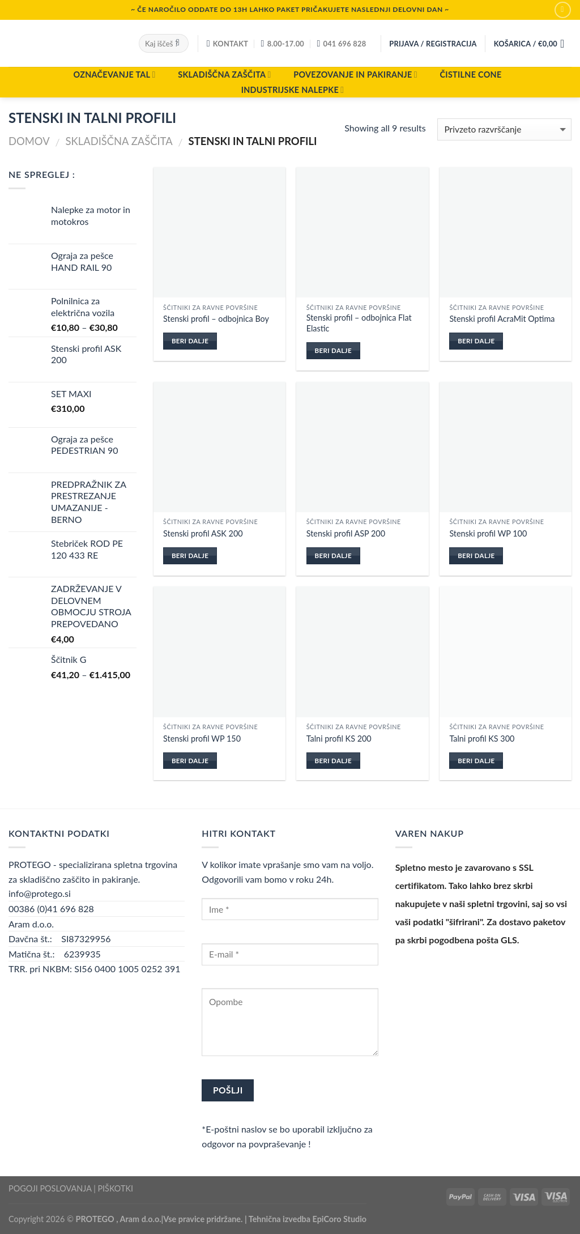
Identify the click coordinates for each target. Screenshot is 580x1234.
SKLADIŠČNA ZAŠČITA (224, 74)
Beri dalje (190, 340)
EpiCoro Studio (340, 1219)
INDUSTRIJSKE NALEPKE (292, 89)
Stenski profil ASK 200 (203, 533)
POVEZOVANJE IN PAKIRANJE (355, 74)
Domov (29, 141)
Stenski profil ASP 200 (345, 533)
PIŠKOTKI (115, 1188)
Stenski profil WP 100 (488, 533)
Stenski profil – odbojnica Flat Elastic (359, 323)
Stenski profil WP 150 (202, 738)
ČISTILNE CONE (471, 74)
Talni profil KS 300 (481, 738)
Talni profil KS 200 (339, 738)
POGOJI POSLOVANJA (49, 1188)
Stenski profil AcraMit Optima (502, 319)
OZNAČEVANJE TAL (114, 74)
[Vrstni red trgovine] (504, 129)
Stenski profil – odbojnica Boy (216, 319)
